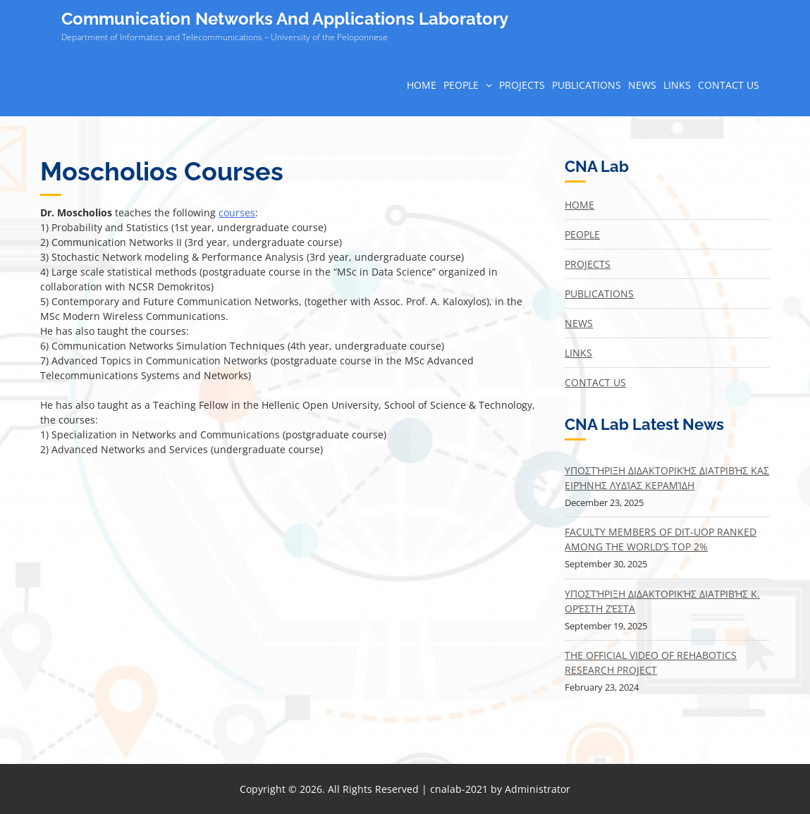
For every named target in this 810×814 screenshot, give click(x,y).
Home (421, 85)
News (642, 85)
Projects (522, 85)
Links (677, 85)
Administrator (537, 789)
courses (237, 212)
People (461, 85)
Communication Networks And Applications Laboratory (284, 18)
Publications (586, 85)
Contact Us (728, 85)
